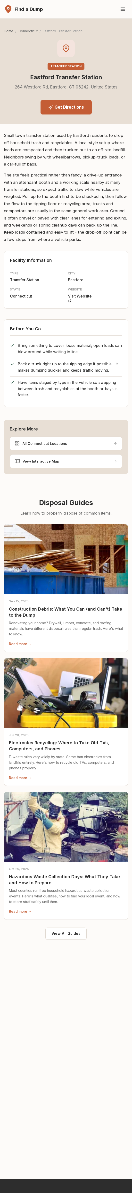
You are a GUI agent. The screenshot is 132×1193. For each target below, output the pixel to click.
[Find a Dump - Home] (23, 9)
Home (8, 31)
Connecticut (28, 31)
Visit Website (80, 298)
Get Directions (66, 107)
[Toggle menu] (122, 9)
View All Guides (66, 933)
